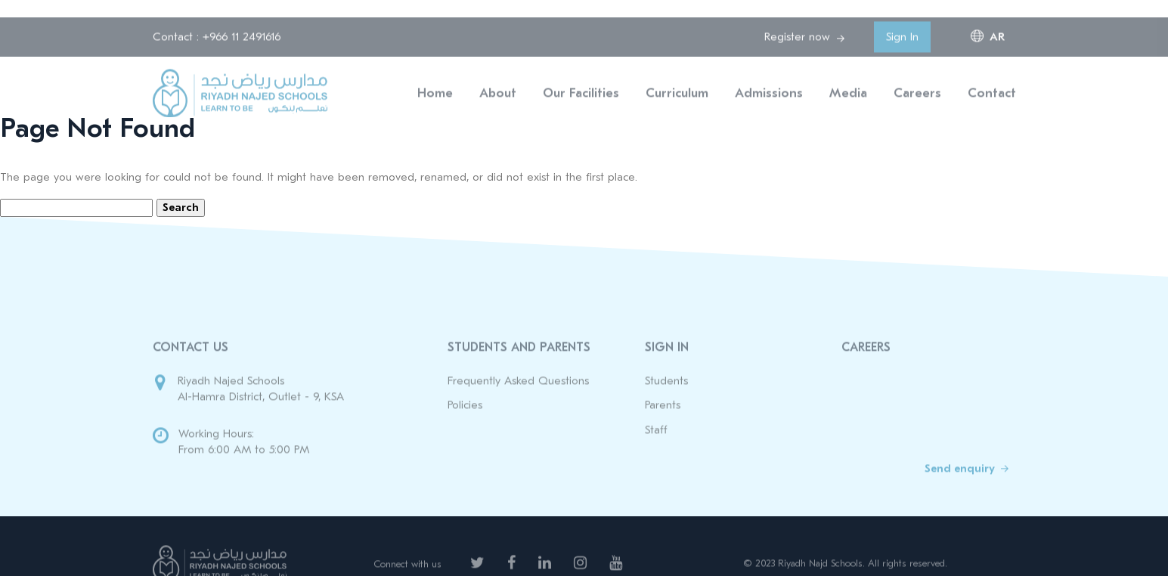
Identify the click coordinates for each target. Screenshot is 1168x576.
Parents (662, 410)
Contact (992, 97)
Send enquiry (966, 473)
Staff (656, 435)
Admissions (769, 97)
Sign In (902, 41)
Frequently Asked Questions (518, 385)
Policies (465, 410)
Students (666, 385)
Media (848, 97)
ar (988, 43)
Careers (917, 97)
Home (435, 97)
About (497, 97)
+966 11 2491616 (241, 41)
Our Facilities (581, 97)
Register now (804, 41)
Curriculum (677, 97)
